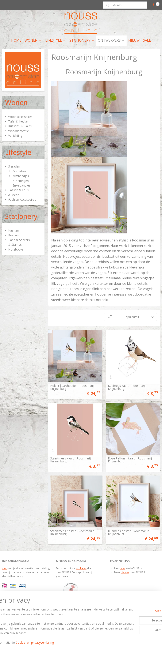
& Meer (13, 195)
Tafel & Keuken (18, 121)
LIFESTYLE (55, 40)
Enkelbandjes (21, 185)
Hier (4, 568)
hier (122, 568)
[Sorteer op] (130, 317)
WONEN (33, 40)
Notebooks (16, 249)
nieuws (125, 572)
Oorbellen (19, 171)
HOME (16, 40)
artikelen (81, 568)
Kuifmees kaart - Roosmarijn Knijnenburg (127, 387)
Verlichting (15, 136)
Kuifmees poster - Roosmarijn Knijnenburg (128, 533)
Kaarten (13, 230)
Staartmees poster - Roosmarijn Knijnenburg (72, 533)
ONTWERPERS (111, 40)
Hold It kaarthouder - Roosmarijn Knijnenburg (72, 387)
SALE (147, 40)
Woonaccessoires (20, 117)
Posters (13, 235)
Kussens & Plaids (20, 126)
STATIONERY (81, 40)
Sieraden (14, 166)
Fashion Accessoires (22, 200)
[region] (53, 621)
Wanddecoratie (18, 131)
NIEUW (134, 40)
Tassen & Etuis (18, 190)
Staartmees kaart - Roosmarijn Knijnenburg (71, 460)
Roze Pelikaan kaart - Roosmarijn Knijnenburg (131, 460)
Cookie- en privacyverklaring (68, 642)
